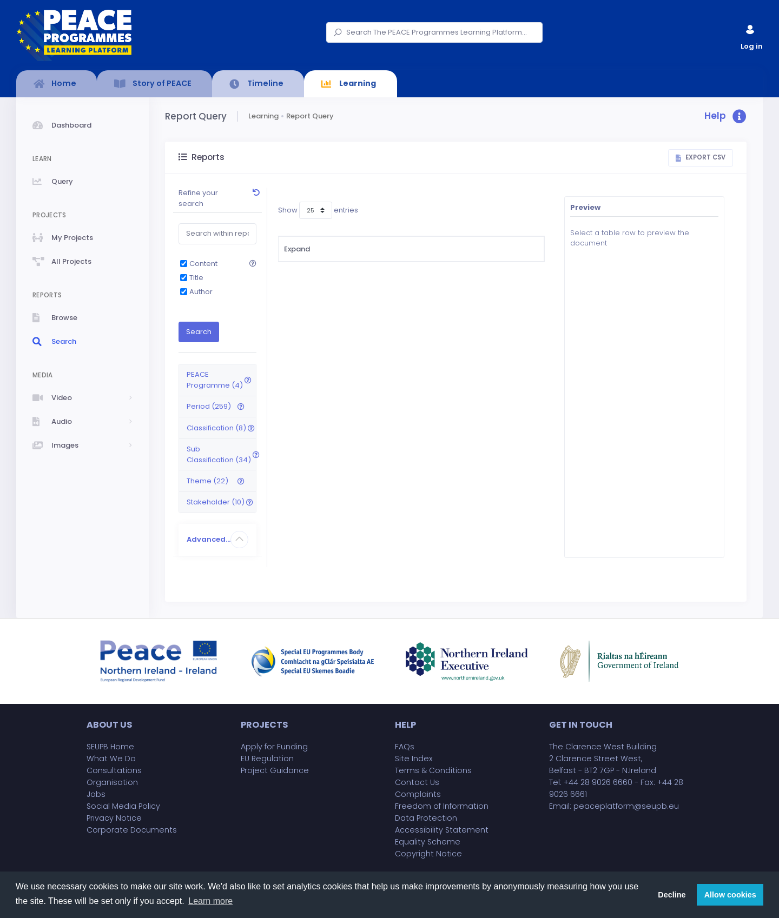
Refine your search (198, 198)
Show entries (318, 210)
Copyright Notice (428, 853)
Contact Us (417, 782)
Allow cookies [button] (730, 894)
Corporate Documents (132, 829)
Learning (263, 116)
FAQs (404, 746)
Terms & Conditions (433, 770)
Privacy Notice (114, 818)
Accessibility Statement (441, 829)
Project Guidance (275, 770)
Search (199, 332)
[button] (725, 116)
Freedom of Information (441, 806)
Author (201, 292)
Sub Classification (494, 249)
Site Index (414, 758)
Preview (585, 207)
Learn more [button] (210, 901)
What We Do (111, 758)
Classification (413, 249)
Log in (751, 34)
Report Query (310, 116)
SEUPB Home (110, 746)
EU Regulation (267, 758)
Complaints (418, 794)
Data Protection (426, 818)
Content (203, 263)
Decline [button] (671, 894)
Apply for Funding (274, 746)
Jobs (96, 794)
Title (196, 277)
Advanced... (208, 539)
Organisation (112, 782)
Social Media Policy (123, 806)
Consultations (114, 770)
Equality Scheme (427, 841)
